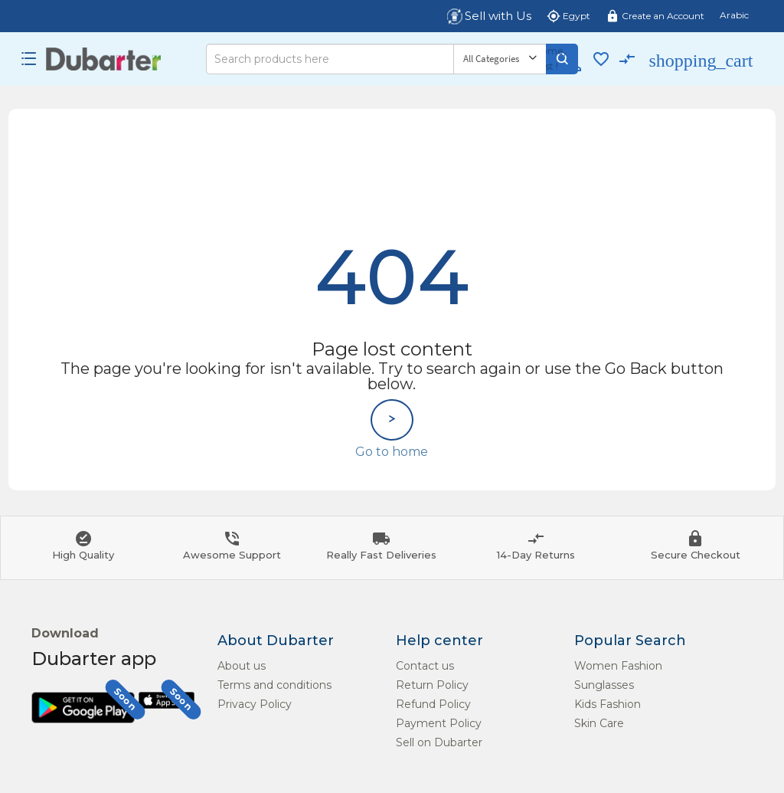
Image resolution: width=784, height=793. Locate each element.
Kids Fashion (607, 704)
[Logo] (104, 59)
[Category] (499, 59)
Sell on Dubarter (439, 742)
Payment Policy (439, 723)
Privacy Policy (254, 704)
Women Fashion (618, 666)
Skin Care (599, 723)
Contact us (425, 666)
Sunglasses (604, 685)
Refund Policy (433, 704)
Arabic (734, 15)
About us (241, 666)
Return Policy (432, 685)
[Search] (329, 59)
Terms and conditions (274, 685)
